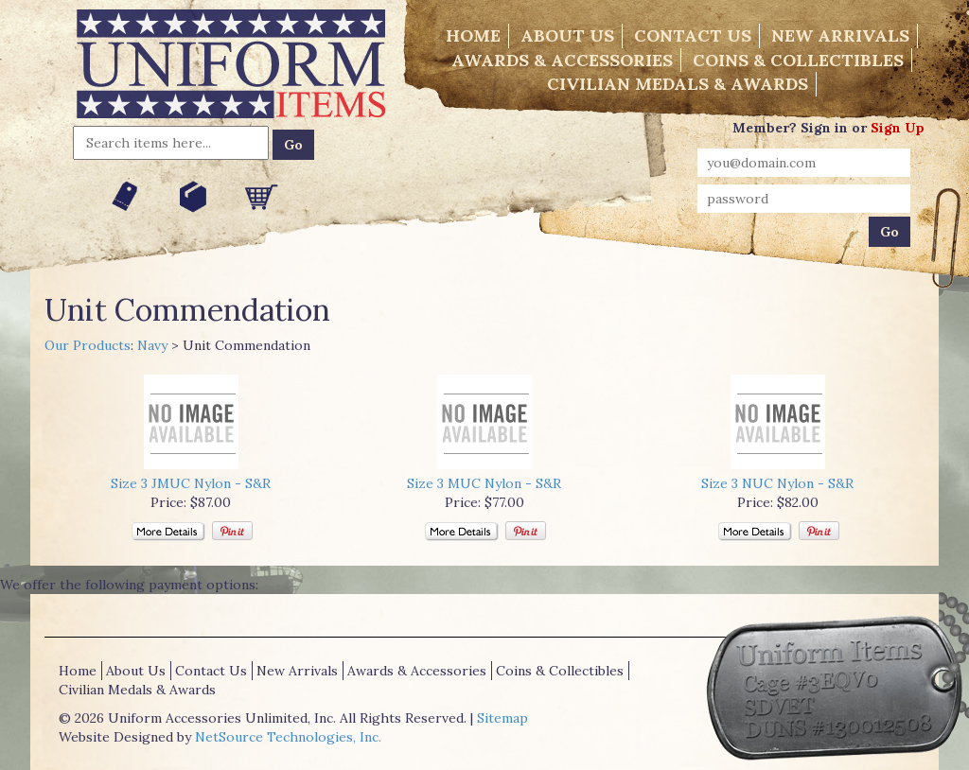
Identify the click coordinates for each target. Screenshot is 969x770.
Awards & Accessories (562, 60)
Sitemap (502, 717)
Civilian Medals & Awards (677, 84)
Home (473, 35)
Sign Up (898, 127)
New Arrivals (840, 35)
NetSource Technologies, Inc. (288, 736)
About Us (567, 35)
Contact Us (692, 35)
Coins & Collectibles (798, 60)
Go (293, 144)
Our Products (87, 345)
